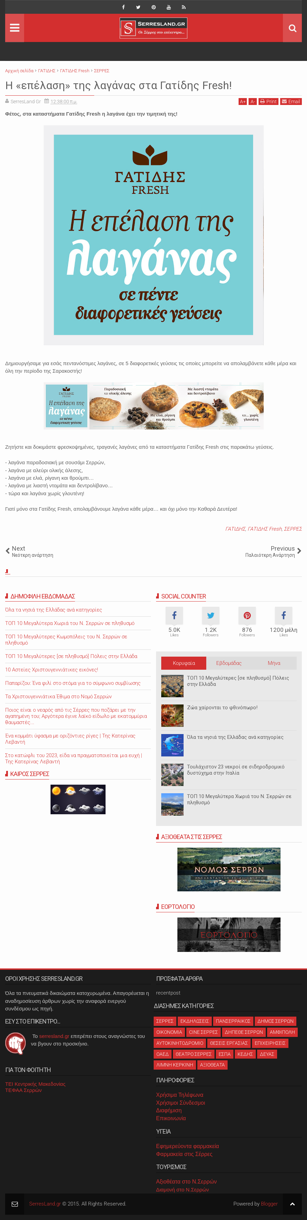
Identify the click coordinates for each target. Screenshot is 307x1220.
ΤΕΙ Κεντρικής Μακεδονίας (35, 1084)
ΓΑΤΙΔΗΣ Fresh (265, 529)
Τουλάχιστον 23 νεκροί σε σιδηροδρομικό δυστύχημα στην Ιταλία (236, 770)
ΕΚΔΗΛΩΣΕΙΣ (194, 1021)
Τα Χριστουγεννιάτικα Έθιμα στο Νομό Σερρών (58, 696)
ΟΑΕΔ (162, 1054)
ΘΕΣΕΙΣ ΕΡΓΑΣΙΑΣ (229, 1043)
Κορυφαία (184, 663)
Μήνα (274, 663)
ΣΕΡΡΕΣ (293, 529)
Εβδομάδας (229, 663)
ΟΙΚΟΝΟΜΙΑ (169, 1032)
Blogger (269, 1204)
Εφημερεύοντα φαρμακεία (187, 1146)
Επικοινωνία (171, 1118)
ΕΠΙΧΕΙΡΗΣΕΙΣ (270, 1043)
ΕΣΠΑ (225, 1054)
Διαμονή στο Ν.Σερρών (182, 1189)
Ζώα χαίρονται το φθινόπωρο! (222, 707)
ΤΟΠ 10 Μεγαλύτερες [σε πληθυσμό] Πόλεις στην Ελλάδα (71, 656)
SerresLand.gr (45, 1204)
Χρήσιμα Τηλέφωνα (179, 1095)
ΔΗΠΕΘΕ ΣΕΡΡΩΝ (244, 1032)
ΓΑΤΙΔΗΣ (235, 529)
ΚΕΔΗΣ (245, 1054)
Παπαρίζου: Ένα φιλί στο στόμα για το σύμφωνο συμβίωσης (73, 683)
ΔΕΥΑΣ (267, 1054)
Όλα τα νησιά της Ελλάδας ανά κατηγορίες (235, 737)
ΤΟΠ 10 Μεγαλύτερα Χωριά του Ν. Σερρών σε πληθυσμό (69, 623)
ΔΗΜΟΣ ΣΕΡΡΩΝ (275, 1021)
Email (291, 101)
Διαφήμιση (169, 1110)
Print (268, 101)
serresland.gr (54, 1036)
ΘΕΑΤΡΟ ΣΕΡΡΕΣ (194, 1054)
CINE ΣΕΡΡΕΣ (203, 1032)
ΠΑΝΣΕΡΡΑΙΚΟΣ (233, 1021)
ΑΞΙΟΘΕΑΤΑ (212, 1065)
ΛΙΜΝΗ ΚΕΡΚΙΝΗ (174, 1065)
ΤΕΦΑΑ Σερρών (23, 1090)
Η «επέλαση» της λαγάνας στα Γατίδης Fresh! (118, 85)
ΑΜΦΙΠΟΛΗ (282, 1032)
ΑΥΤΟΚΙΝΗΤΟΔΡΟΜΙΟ (179, 1043)
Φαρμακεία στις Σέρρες (184, 1154)
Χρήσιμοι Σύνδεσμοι (180, 1103)
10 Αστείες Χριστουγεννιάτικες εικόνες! (51, 670)
